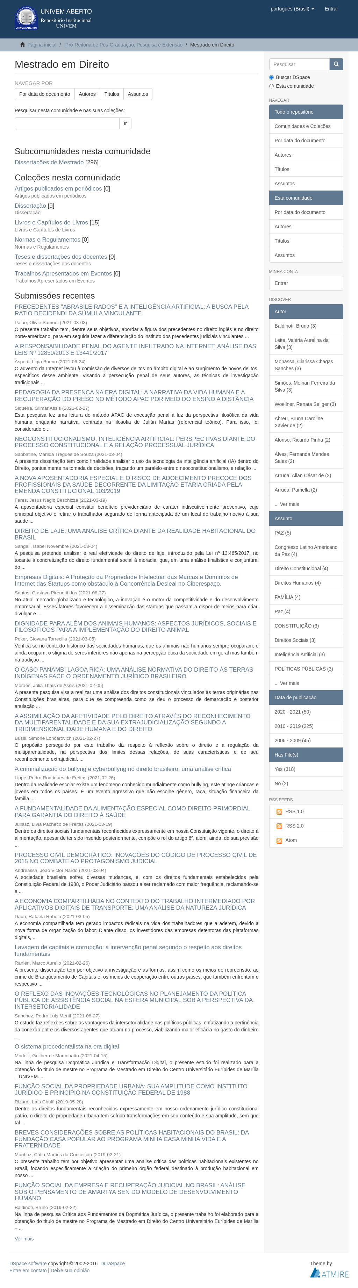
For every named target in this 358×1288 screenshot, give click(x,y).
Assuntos (138, 94)
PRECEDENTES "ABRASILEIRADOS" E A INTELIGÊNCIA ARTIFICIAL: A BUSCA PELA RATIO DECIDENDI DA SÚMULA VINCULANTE (131, 310)
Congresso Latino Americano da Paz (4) (306, 550)
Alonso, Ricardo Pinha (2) (303, 440)
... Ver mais (287, 504)
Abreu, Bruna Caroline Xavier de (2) (299, 422)
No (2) (281, 783)
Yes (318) (285, 769)
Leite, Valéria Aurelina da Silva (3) (302, 343)
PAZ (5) (283, 533)
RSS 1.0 (289, 812)
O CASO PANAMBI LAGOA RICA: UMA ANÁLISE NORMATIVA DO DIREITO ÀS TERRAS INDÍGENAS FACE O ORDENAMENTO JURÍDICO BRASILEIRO (134, 673)
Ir (125, 123)
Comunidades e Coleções (303, 126)
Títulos (112, 94)
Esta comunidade (291, 86)
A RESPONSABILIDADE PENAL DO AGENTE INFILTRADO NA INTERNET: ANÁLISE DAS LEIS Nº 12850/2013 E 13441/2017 (135, 349)
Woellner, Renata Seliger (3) (305, 404)
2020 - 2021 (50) (293, 712)
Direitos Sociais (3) (295, 640)
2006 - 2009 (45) (293, 740)
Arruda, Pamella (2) (296, 490)
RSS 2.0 (289, 826)
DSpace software (28, 1263)
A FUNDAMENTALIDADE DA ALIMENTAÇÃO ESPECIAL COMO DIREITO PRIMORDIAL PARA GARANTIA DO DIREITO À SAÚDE (132, 811)
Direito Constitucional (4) (301, 568)
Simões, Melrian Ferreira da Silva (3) (305, 386)
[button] (292, 8)
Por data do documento (44, 94)
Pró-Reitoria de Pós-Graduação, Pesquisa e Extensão (123, 45)
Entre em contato (28, 1270)
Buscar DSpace (289, 77)
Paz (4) (283, 611)
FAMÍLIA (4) (288, 597)
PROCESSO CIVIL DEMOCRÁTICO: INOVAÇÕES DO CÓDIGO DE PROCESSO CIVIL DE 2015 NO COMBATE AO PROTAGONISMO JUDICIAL (136, 858)
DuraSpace (112, 1263)
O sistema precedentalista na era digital (67, 1046)
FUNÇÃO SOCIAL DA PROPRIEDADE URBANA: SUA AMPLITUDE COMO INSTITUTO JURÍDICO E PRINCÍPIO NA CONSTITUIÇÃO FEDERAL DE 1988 (131, 1089)
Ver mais (24, 1239)
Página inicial (42, 45)
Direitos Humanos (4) (298, 583)
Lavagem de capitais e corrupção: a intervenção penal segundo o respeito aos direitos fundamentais (128, 950)
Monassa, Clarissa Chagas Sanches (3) (304, 365)
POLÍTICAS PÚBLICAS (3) (304, 669)
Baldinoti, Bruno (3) (296, 326)
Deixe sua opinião (70, 1270)
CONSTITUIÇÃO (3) (297, 626)
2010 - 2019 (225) (294, 726)
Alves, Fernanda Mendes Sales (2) (302, 457)
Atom (286, 840)
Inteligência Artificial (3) (300, 654)
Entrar (281, 283)
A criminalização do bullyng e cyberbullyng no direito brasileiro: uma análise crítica (123, 769)
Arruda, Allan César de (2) (303, 475)
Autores (87, 94)
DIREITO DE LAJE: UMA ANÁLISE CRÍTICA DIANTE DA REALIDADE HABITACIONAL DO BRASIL (135, 534)
